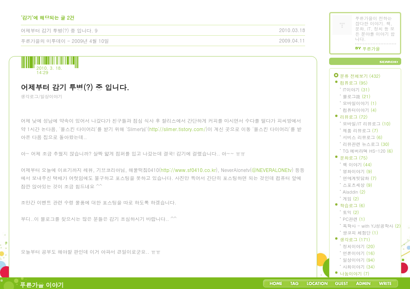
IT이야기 (356, 90)
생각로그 (355, 239)
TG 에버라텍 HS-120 (368, 151)
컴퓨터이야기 (359, 110)
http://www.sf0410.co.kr (188, 271)
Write (385, 283)
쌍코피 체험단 (360, 233)
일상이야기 (359, 260)
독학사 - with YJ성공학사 (372, 226)
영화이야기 (357, 171)
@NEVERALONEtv (272, 271)
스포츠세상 (357, 185)
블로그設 (356, 96)
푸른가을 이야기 (42, 285)
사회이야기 (359, 267)
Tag (294, 283)
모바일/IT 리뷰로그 (366, 124)
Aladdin (354, 192)
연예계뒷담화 (359, 178)
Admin (363, 283)
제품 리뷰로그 (360, 130)
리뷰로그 (354, 117)
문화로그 (354, 158)
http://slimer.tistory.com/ (177, 230)
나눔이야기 (354, 274)
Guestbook (341, 283)
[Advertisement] (81, 149)
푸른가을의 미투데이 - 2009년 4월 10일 (65, 40)
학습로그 (352, 205)
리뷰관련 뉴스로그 (366, 144)
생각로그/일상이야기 (41, 96)
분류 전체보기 (360, 76)
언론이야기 (359, 253)
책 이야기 (357, 165)
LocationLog (316, 283)
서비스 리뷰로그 (362, 137)
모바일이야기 (359, 103)
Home (275, 283)
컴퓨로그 (354, 83)
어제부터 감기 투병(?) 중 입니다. (57, 30)
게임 (351, 199)
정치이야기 (359, 246)
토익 (351, 212)
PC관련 (354, 219)
